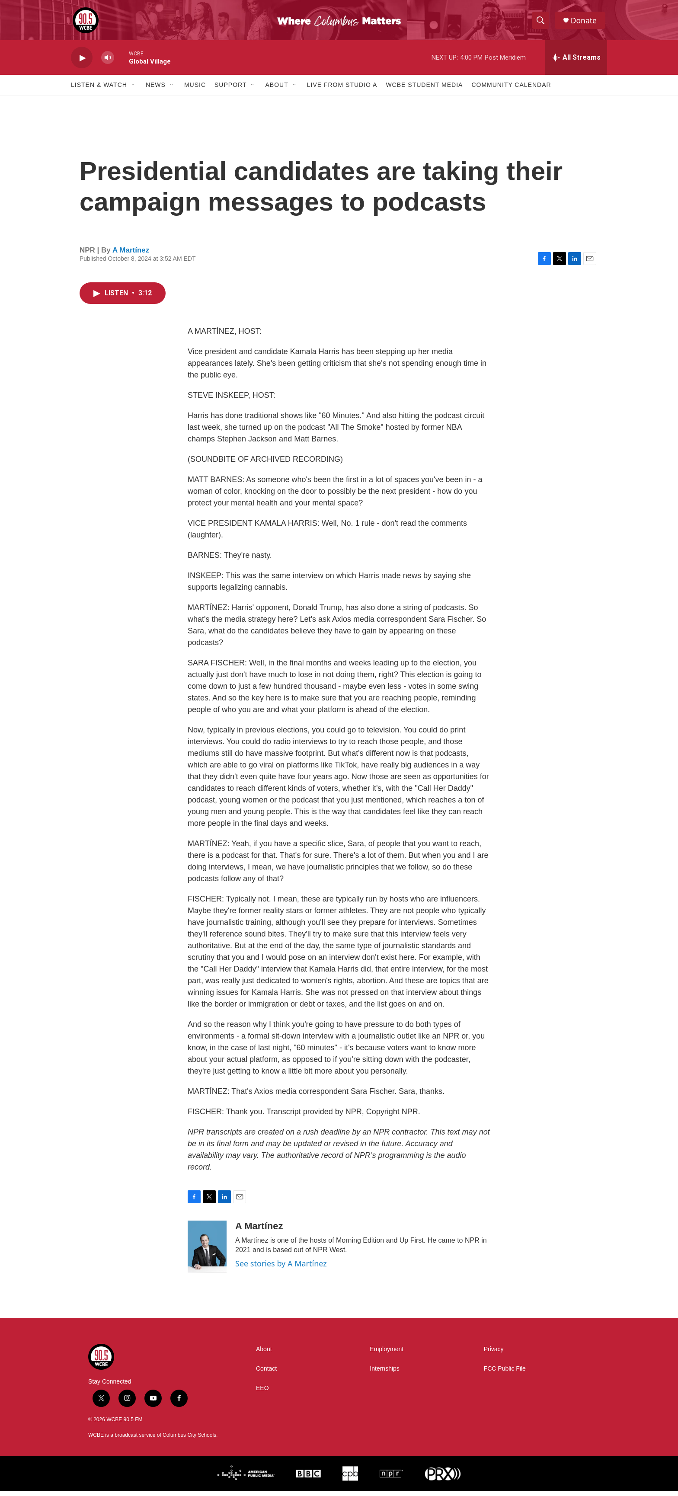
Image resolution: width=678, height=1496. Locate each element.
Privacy (494, 1354)
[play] (82, 63)
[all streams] (576, 62)
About (276, 89)
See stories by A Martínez (281, 1268)
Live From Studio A (342, 89)
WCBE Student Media (424, 89)
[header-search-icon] (541, 23)
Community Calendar (511, 89)
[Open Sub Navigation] (133, 89)
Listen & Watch (99, 89)
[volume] (107, 63)
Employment (386, 1354)
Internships (384, 1374)
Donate (585, 22)
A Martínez (130, 255)
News (156, 89)
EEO (262, 1393)
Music (195, 89)
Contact (266, 1374)
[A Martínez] (207, 1252)
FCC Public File (505, 1374)
